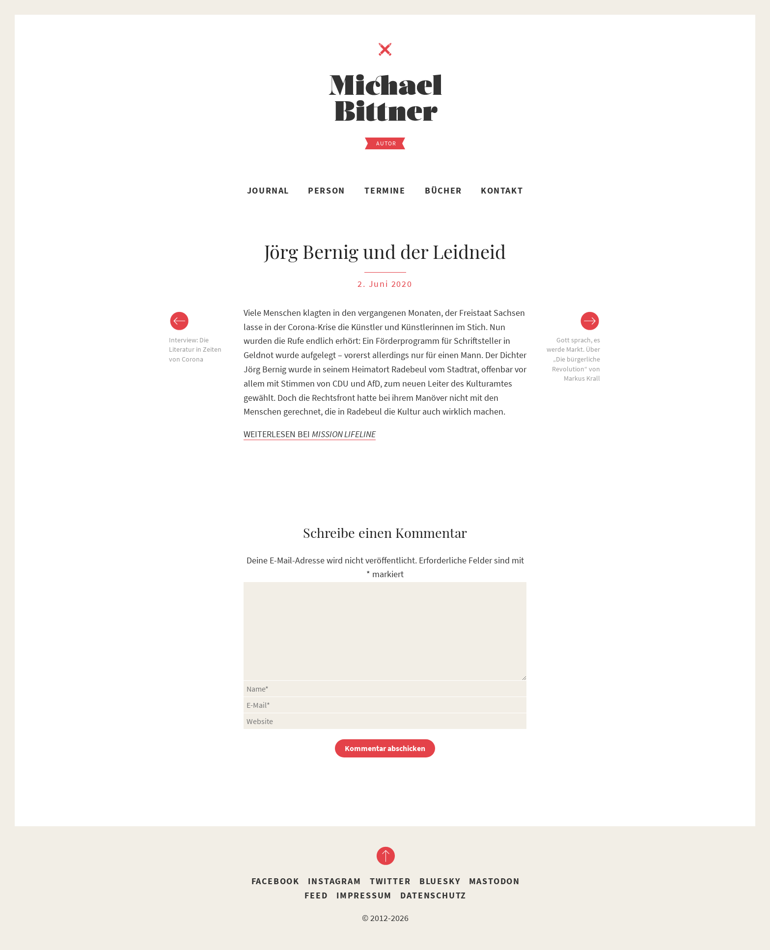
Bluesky (440, 881)
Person (326, 190)
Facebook (275, 881)
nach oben (385, 855)
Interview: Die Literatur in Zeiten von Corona (195, 349)
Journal (268, 190)
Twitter (390, 881)
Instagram (334, 881)
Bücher (443, 190)
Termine (384, 190)
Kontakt (502, 190)
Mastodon (494, 881)
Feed (316, 895)
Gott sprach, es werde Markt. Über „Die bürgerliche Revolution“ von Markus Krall (573, 359)
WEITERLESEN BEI (310, 434)
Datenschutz (433, 895)
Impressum (364, 895)
